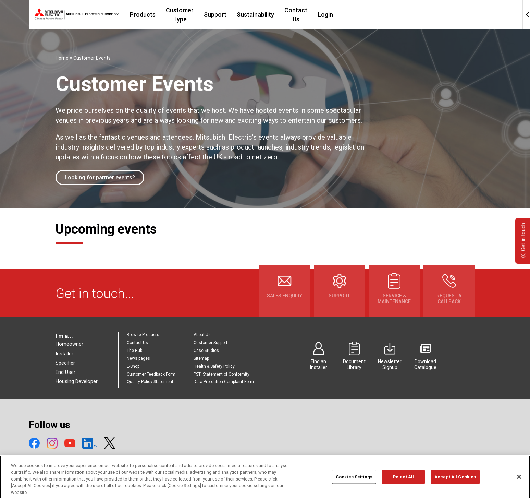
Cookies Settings (354, 484)
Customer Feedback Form (151, 374)
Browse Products (143, 334)
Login (385, 14)
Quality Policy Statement (150, 381)
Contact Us (352, 14)
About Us (202, 334)
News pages (138, 358)
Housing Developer (77, 381)
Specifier (65, 363)
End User (65, 372)
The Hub (134, 350)
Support (267, 14)
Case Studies (206, 350)
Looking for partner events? (100, 177)
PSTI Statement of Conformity (221, 374)
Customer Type (224, 14)
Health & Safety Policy (214, 366)
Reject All (403, 484)
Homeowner (69, 344)
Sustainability (307, 14)
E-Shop (133, 366)
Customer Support (210, 342)
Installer (64, 354)
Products (180, 14)
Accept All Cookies (455, 484)
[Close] (519, 484)
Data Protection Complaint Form (224, 381)
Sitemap (201, 358)
